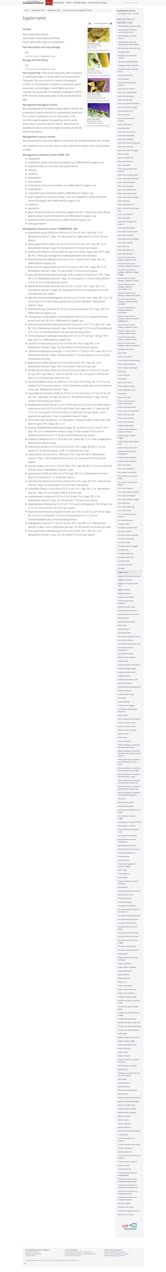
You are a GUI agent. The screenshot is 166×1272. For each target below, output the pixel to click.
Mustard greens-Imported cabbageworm (127, 840)
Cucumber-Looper (124, 542)
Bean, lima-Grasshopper (126, 136)
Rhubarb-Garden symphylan (127, 1066)
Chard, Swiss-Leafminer (126, 418)
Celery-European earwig (126, 386)
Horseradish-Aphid (124, 633)
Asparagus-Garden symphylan (128, 65)
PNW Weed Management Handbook (114, 1255)
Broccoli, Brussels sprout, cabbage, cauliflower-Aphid (127, 258)
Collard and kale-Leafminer (127, 458)
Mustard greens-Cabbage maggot (126, 817)
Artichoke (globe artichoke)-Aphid (129, 26)
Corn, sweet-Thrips (124, 510)
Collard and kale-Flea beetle (127, 448)
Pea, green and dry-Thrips (127, 946)
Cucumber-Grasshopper (126, 539)
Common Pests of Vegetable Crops (40, 56)
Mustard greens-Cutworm (127, 826)
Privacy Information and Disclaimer (58, 1260)
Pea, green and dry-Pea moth (128, 933)
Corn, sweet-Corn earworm (127, 472)
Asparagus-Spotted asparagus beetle (128, 70)
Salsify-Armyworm (124, 1083)
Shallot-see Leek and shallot (127, 1090)
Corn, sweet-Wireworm (126, 520)
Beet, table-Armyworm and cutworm (127, 223)
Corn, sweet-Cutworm (125, 488)
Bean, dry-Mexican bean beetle (128, 103)
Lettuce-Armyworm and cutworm (129, 719)
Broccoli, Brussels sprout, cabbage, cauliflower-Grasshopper (127, 310)
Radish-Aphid (122, 1034)
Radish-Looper (123, 1052)
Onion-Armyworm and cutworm (129, 849)
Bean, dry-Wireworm (125, 124)
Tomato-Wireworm (124, 1169)
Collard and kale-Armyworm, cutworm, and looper (127, 430)
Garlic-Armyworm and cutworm (128, 614)
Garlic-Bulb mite (123, 618)
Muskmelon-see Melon (126, 802)
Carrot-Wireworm (124, 375)
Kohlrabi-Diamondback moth (128, 680)
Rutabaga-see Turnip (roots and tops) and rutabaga (129, 1074)
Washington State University (33, 1254)
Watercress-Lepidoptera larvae (128, 1211)
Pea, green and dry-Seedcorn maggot (128, 941)
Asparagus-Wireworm (125, 75)
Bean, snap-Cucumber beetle (128, 175)
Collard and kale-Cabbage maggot (126, 436)
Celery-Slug (122, 394)
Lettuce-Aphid (122, 715)
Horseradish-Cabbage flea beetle (129, 636)
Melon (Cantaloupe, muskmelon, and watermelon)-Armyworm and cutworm (129, 753)
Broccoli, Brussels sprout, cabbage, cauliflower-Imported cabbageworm (128, 318)
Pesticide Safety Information (73, 1255)
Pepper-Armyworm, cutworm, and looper (128, 958)
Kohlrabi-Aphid (123, 661)
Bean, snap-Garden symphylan (128, 179)
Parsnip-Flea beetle (124, 898)
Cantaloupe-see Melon (125, 349)
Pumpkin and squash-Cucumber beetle (129, 1002)
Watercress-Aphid (124, 1203)
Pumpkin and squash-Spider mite (129, 1023)
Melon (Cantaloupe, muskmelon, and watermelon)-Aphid (129, 746)
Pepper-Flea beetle (124, 964)
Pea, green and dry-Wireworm (128, 950)
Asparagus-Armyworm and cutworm (127, 57)
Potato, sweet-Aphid (125, 986)
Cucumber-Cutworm (125, 531)
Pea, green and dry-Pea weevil (128, 936)
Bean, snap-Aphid (124, 165)
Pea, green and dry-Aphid (126, 906)
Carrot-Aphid (122, 353)
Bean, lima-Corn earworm (127, 132)
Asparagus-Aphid (123, 52)
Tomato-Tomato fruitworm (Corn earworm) (129, 1157)
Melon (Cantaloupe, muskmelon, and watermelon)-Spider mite (129, 781)
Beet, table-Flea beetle (125, 235)
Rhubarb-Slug (122, 1069)
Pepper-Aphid (122, 954)
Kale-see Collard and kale (126, 657)
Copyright (27, 1260)
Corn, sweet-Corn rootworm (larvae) (127, 483)
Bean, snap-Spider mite (126, 205)
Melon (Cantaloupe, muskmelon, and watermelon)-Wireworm (129, 794)
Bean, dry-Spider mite (125, 111)
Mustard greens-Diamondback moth (128, 830)
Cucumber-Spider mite (125, 554)
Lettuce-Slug (122, 737)
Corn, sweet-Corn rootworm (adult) (127, 477)
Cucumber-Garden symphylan (128, 535)
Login (25, 1263)
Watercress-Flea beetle (126, 1207)
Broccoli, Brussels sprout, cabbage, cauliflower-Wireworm (129, 344)
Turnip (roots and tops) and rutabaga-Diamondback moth (128, 1186)
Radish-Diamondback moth (127, 1045)
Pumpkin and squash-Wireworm (129, 1030)
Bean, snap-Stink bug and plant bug (128, 209)
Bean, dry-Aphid (123, 79)
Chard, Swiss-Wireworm (126, 422)
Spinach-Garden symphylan (127, 1112)
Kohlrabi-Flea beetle (125, 683)
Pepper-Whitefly (123, 975)
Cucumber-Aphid (123, 524)
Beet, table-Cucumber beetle (128, 232)
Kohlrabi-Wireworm (124, 691)
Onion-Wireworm (124, 874)
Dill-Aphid (121, 568)
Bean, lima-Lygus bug (125, 147)
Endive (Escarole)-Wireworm (127, 611)
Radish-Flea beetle (124, 1048)
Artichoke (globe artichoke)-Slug (129, 48)
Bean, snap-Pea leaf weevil (127, 193)
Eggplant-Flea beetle (125, 580)
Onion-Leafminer (124, 860)
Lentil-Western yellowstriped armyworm (127, 710)
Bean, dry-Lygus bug (125, 100)
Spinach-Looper (123, 1120)
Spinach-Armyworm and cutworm (129, 1098)
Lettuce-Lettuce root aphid (127, 730)
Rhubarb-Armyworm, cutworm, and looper (128, 1060)
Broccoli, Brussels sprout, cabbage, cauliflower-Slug (127, 332)
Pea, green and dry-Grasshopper (129, 916)
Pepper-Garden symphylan (127, 967)
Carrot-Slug (122, 371)
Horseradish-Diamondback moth (129, 644)
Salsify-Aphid (122, 1079)
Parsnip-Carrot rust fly (125, 895)
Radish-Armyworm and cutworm (129, 1037)
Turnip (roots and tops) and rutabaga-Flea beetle (127, 1192)
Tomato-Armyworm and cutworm (126, 1139)
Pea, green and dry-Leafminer (128, 919)
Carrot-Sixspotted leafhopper (128, 368)
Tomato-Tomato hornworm (127, 1162)
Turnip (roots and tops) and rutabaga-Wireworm (127, 1198)
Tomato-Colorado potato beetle (129, 1144)
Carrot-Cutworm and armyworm (129, 360)
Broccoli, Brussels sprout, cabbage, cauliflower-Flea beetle (129, 294)
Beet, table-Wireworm (125, 254)
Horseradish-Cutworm (125, 640)
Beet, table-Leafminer (125, 243)
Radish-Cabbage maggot (126, 1041)
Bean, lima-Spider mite (125, 158)
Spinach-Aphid (123, 1094)
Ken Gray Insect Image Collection (99, 50)
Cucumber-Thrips (124, 561)
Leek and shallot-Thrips (126, 694)
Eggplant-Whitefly (124, 590)
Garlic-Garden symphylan (126, 622)
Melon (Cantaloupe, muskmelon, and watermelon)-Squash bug (129, 787)
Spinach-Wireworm (124, 1127)
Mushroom (122, 799)
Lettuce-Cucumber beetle (126, 723)
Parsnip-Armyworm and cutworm (129, 891)
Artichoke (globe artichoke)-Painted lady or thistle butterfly (128, 43)
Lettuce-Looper (123, 734)
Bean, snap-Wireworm (125, 214)
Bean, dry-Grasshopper (126, 96)
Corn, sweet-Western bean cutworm (127, 515)
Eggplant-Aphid (123, 572)
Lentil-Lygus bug (123, 702)
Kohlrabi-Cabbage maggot (127, 668)
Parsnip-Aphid (122, 887)
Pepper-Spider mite (124, 971)
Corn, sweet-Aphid (124, 465)
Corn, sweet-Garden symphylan (128, 492)
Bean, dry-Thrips (123, 115)
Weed (70, 2)
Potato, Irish (122, 982)
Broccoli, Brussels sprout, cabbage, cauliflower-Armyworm (129, 265)
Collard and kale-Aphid (125, 426)
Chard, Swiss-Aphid (124, 397)
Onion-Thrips (122, 870)
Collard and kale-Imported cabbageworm (127, 452)
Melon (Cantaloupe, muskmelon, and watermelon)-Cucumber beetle (129, 762)
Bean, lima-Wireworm (125, 161)
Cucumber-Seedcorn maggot (128, 546)
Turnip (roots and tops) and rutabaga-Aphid (127, 1174)
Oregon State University (32, 1252)
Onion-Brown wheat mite (126, 853)
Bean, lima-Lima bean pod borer (129, 143)
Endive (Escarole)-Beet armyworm (125, 602)
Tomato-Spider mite (125, 1152)
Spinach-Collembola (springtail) (128, 1101)
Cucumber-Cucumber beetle (127, 528)
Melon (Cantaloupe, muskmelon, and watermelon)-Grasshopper (129, 769)
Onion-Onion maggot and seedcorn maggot (127, 865)
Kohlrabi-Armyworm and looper (129, 665)
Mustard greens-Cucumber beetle (129, 822)
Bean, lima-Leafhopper (126, 139)
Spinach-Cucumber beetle (126, 1105)
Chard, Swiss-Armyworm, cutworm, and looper (126, 402)
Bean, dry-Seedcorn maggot (127, 107)
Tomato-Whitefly (124, 1165)
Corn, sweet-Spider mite (126, 507)
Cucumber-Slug (123, 550)
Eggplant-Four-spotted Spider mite (128, 584)
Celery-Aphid (122, 379)
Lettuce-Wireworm (124, 741)
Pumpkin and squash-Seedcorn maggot (128, 1014)
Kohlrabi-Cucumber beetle (127, 672)
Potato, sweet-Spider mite (127, 989)
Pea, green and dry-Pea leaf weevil (127, 928)
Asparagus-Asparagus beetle (128, 62)
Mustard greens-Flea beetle (127, 836)
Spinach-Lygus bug (124, 1124)
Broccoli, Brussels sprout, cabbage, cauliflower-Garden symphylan (128, 301)
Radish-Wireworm (124, 1056)
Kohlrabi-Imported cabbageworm (129, 687)
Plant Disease (59, 2)
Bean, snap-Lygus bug (125, 186)
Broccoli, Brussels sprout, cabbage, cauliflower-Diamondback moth (127, 286)
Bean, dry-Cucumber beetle (127, 92)
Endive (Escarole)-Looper (126, 607)
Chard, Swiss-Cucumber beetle (128, 411)
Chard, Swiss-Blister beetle (127, 407)
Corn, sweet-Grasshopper (127, 496)
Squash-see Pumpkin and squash (129, 1131)
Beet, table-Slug (123, 246)
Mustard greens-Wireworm (127, 845)
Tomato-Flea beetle (125, 1148)
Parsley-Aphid (122, 877)
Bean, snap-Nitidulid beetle (127, 190)
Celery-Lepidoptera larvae (127, 390)
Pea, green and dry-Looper (127, 923)
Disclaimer (46, 1260)
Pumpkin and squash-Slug (127, 1019)
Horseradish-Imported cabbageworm (125, 649)
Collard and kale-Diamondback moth (128, 443)
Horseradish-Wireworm (126, 654)
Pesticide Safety (80, 2)
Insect (49, 2)
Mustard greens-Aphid (125, 806)
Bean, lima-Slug (123, 154)
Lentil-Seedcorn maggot (126, 705)
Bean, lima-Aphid (124, 128)
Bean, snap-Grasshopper (126, 182)
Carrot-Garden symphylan (127, 364)
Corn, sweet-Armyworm (126, 469)
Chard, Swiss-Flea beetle (126, 415)
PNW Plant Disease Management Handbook (116, 1254)
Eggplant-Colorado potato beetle (129, 576)
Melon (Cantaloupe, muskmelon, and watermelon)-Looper (129, 775)
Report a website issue (73, 1260)
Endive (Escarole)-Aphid (126, 597)
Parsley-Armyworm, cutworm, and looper (128, 882)
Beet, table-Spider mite (126, 250)
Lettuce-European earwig (126, 726)
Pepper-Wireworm (124, 978)
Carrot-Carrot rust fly (125, 357)
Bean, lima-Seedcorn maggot (128, 150)
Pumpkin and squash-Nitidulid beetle (128, 1008)
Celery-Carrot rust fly (125, 383)
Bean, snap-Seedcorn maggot (128, 197)
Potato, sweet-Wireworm (126, 993)
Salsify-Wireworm (124, 1087)
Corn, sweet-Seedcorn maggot (128, 499)
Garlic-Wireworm (123, 629)
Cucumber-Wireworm (125, 565)
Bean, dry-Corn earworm (126, 89)
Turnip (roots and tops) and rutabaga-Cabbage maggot (127, 1180)
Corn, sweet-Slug (124, 503)
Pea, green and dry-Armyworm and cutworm (128, 910)
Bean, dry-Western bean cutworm (126, 119)
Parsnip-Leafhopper (124, 902)
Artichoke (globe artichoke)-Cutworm (127, 37)
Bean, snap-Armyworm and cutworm (127, 170)
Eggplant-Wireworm (124, 593)
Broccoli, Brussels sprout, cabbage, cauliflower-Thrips (127, 338)
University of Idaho (30, 1255)
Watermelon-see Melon (126, 1215)
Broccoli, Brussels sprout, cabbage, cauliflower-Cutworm (128, 279)
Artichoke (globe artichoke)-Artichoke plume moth (127, 31)
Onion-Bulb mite (123, 857)
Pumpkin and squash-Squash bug (129, 1026)
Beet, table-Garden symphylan (128, 239)
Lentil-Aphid (122, 698)
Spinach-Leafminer (124, 1116)
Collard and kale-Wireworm (127, 461)
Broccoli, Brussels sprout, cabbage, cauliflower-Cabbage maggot (128, 272)
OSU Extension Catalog (98, 2)
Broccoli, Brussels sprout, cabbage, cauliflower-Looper (128, 326)
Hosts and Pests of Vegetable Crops (77, 10)
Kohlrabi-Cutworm (124, 676)
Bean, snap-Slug (123, 201)
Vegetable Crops (38, 10)
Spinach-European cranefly (127, 1109)
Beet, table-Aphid (124, 218)
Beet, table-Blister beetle (126, 228)
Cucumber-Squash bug (125, 557)
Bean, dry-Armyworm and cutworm (127, 84)
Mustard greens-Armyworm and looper (129, 811)
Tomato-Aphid (123, 1135)
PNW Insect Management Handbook (114, 1252)
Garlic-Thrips (122, 625)
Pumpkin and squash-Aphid (127, 997)
